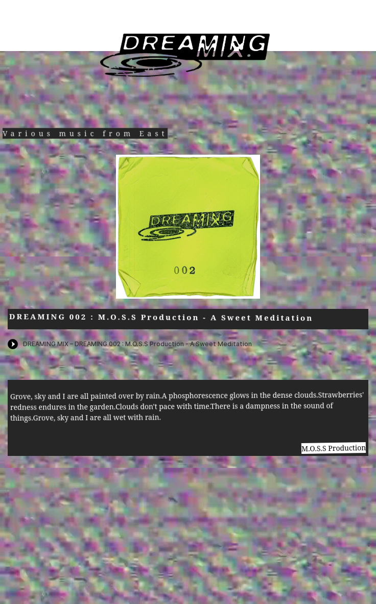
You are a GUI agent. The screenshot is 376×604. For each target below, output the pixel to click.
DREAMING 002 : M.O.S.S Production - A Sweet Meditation (161, 317)
